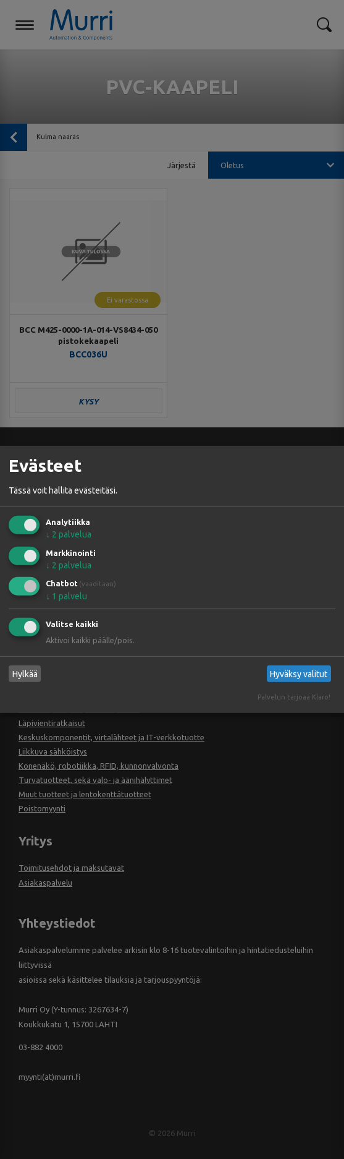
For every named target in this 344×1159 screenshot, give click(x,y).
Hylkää (25, 674)
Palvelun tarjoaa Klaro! (294, 697)
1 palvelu (66, 596)
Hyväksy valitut (298, 674)
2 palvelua (68, 534)
